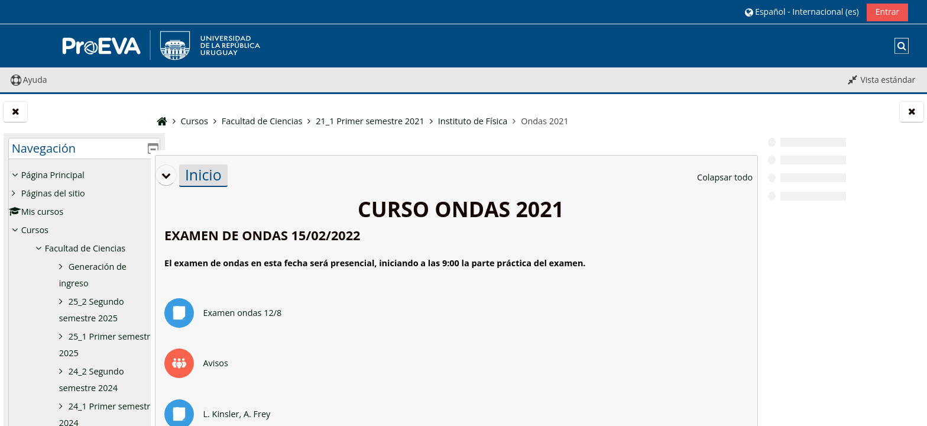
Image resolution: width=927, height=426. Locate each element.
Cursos (34, 229)
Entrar (888, 11)
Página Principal (53, 174)
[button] (802, 11)
